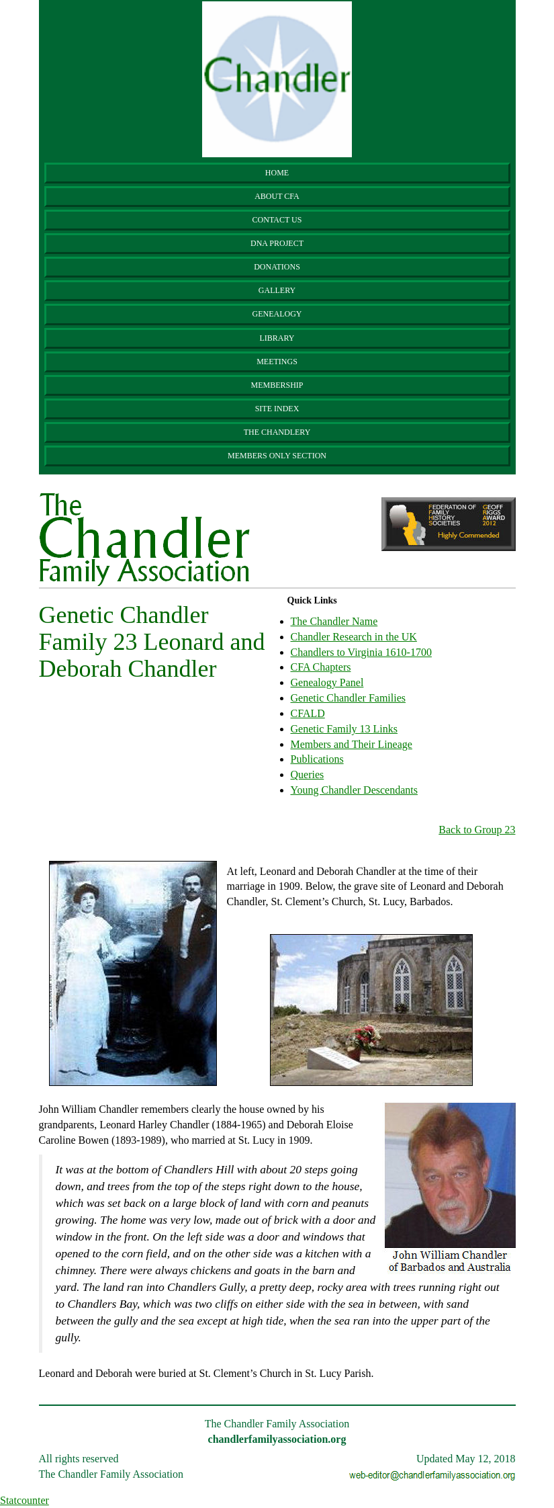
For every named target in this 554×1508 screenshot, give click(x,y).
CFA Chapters (321, 667)
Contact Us (277, 219)
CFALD (308, 713)
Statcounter (24, 1500)
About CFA (277, 196)
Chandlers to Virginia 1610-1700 (361, 652)
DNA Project (277, 243)
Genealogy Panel (327, 682)
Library (276, 338)
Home (277, 172)
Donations (277, 266)
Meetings (277, 361)
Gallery (277, 290)
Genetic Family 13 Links (344, 729)
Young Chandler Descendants (354, 790)
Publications (317, 759)
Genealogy (277, 314)
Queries (307, 774)
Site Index (277, 408)
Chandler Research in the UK (354, 636)
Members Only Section (277, 455)
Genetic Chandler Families (348, 698)
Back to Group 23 (476, 829)
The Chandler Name (334, 621)
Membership (276, 385)
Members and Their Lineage (351, 744)
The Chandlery (277, 432)
